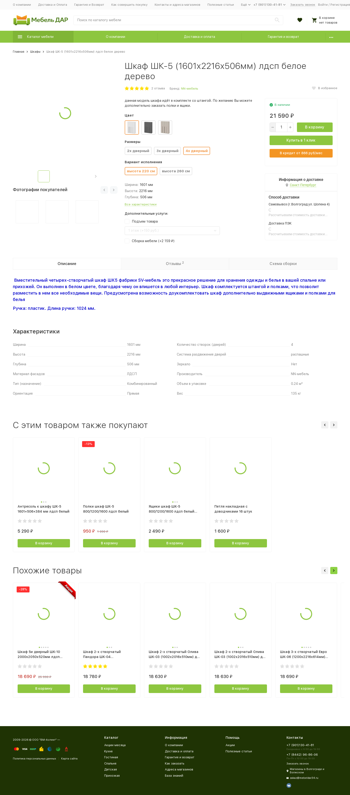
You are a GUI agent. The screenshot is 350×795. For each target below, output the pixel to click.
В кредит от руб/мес (301, 153)
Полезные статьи (220, 4)
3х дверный (167, 151)
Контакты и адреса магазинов (177, 4)
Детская (110, 769)
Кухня (108, 751)
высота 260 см (176, 171)
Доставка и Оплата (52, 4)
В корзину (314, 127)
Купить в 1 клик (300, 140)
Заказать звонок (302, 4)
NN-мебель (189, 88)
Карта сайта (69, 758)
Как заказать (174, 763)
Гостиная (111, 757)
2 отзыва (158, 88)
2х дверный (138, 151)
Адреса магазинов (179, 769)
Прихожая (112, 775)
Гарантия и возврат (283, 37)
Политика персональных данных (34, 758)
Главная (18, 51)
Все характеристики (141, 204)
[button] (96, 176)
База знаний (174, 775)
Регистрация (340, 4)
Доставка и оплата (199, 37)
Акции (230, 745)
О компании (22, 4)
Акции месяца (115, 745)
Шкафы (35, 51)
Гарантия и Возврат (89, 4)
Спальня (110, 763)
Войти (323, 4)
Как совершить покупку (129, 4)
